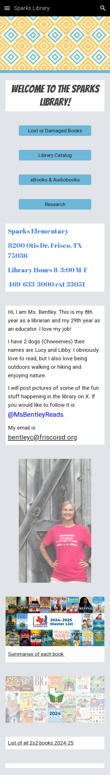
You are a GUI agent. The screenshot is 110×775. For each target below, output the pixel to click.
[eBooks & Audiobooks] (55, 179)
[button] (7, 8)
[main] (55, 95)
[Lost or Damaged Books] (55, 130)
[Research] (55, 204)
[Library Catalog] (55, 155)
